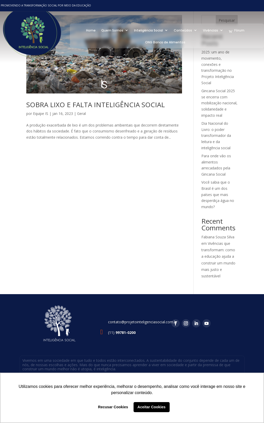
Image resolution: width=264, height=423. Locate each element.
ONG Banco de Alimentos (164, 42)
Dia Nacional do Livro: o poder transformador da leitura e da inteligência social (216, 135)
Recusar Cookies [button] (113, 407)
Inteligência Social (147, 30)
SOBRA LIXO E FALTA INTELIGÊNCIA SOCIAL (95, 104)
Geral (81, 113)
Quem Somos (111, 30)
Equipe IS (40, 113)
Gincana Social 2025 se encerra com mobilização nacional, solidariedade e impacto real (219, 103)
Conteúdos (182, 30)
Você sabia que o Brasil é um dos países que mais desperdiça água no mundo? (217, 194)
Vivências (209, 30)
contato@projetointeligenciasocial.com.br (142, 321)
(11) (122, 332)
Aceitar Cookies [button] (151, 407)
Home (90, 30)
